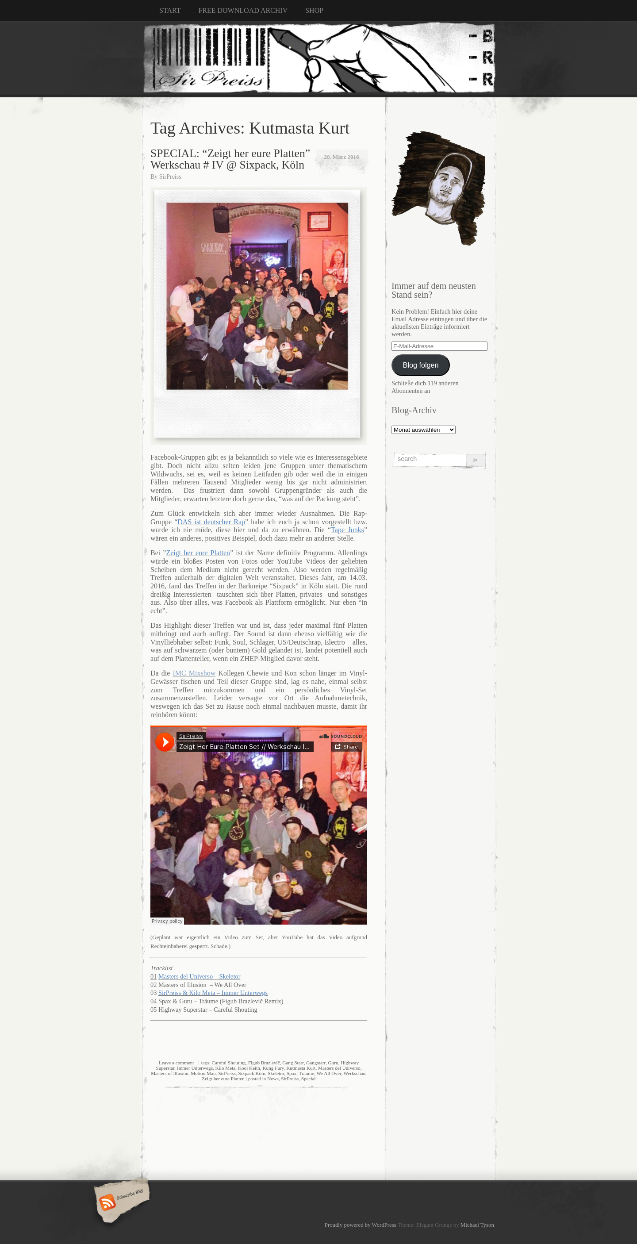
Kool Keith (249, 1068)
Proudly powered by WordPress (360, 1225)
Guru (333, 1062)
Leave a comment (176, 1062)
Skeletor (276, 1073)
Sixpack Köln (251, 1073)
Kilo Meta (225, 1068)
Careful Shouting (229, 1062)
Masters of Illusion (169, 1073)
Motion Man (203, 1073)
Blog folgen (421, 365)
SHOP (314, 10)
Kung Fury (273, 1068)
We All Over (328, 1073)
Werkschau (354, 1073)
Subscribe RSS (120, 1203)
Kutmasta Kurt (300, 1068)
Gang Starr (292, 1062)
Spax (291, 1073)
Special (308, 1078)
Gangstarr (316, 1062)
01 (153, 976)
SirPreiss (170, 176)
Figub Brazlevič (264, 1062)
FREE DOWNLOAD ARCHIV (243, 10)
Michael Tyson (477, 1225)
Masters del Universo (339, 1068)
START (169, 10)
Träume (306, 1073)
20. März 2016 (341, 157)
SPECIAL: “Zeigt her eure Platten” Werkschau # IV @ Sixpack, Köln (230, 159)
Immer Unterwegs (195, 1068)
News (272, 1078)
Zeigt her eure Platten (223, 1078)
